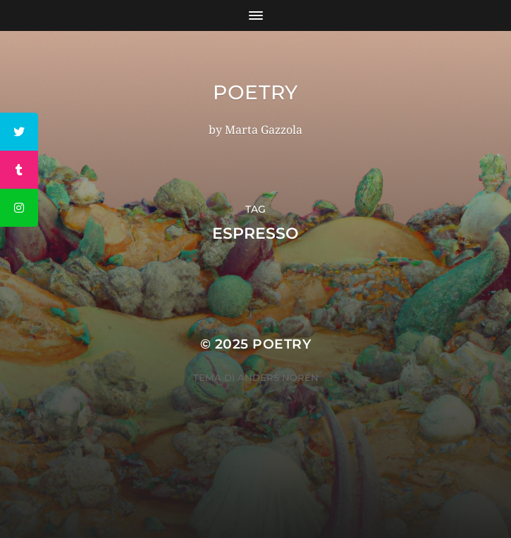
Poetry (255, 92)
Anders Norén (278, 377)
